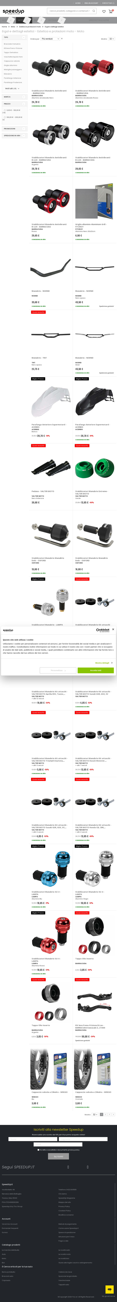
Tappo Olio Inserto (84, 958)
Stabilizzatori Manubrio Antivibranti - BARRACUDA (49, 91)
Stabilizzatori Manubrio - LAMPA (47, 624)
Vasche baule (64, 1280)
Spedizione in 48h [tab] (12, 135)
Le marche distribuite (10, 1250)
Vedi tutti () (10, 88)
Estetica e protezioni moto (30, 27)
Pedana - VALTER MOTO (43, 491)
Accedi (77, 3)
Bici (3, 1262)
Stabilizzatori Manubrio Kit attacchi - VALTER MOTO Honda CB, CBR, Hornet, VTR (93, 827)
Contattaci (108, 3)
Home (4, 27)
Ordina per (34, 39)
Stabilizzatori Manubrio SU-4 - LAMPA (46, 892)
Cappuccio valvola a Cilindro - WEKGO (50, 1092)
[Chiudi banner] (113, 630)
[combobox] (70, 12)
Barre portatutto (8, 1272)
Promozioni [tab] (9, 128)
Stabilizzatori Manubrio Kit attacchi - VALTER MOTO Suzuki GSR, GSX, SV (93, 692)
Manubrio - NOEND (41, 291)
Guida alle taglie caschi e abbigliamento (75, 1262)
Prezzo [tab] (7, 104)
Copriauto (6, 1280)
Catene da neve (65, 1272)
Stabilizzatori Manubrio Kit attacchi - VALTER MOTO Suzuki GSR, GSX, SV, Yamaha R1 (50, 827)
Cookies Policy (64, 1210)
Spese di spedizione (66, 1232)
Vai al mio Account (9, 1224)
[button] (104, 11)
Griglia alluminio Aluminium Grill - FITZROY (91, 225)
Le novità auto (64, 1250)
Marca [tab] (7, 97)
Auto (4, 1254)
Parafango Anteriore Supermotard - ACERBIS (49, 425)
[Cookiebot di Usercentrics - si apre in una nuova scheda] (98, 630)
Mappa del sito (64, 1202)
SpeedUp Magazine (66, 1198)
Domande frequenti (10, 1228)
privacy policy (73, 1150)
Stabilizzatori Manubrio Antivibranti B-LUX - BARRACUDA (49, 158)
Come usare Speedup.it (68, 1228)
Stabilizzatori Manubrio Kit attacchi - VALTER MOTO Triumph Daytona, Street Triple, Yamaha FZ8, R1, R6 (50, 760)
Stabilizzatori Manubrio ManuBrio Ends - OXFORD (48, 559)
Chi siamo (62, 1194)
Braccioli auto (7, 1276)
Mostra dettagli (102, 663)
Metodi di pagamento (67, 1224)
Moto (13, 27)
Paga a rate (63, 1241)
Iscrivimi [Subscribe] (58, 1156)
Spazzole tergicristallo (67, 1276)
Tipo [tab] (6, 37)
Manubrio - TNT (39, 357)
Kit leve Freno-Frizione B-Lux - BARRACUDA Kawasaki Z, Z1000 (90, 1026)
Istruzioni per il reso (66, 1236)
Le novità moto (64, 1254)
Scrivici (5, 1232)
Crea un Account (91, 3)
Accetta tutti (95, 670)
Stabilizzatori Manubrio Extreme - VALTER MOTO (91, 492)
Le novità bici (63, 1258)
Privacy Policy (64, 1206)
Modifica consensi (66, 1215)
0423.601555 (71, 1189)
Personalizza (58, 670)
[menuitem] (8, 20)
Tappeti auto (63, 1284)
